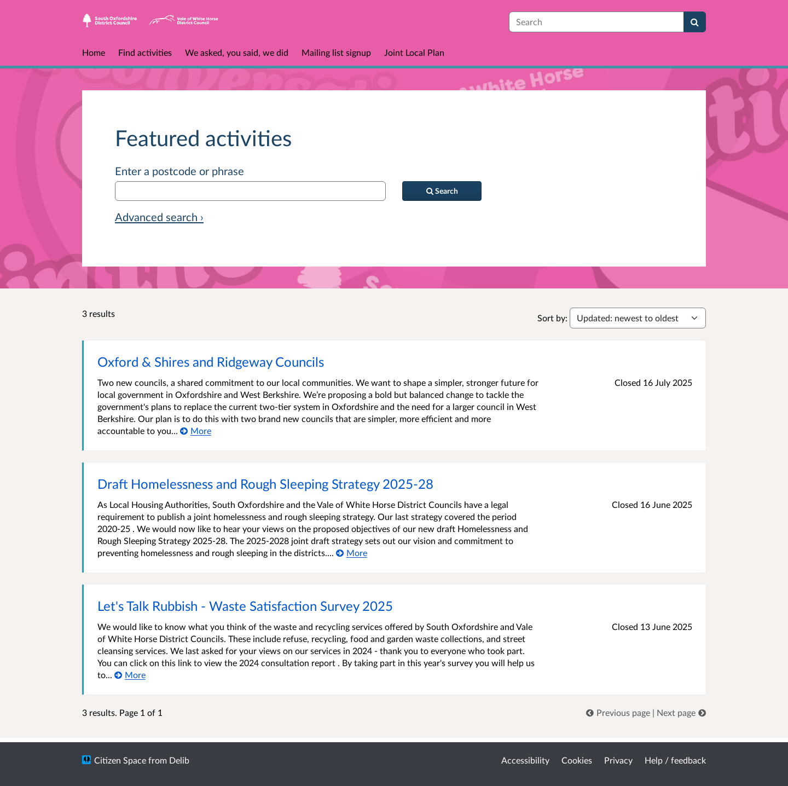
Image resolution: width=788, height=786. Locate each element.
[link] (619, 712)
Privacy (618, 760)
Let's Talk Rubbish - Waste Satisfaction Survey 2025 (245, 606)
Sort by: (552, 318)
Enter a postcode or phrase (179, 170)
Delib (179, 760)
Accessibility (525, 760)
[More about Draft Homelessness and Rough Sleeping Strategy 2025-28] (351, 552)
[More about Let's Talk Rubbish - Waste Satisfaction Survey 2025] (130, 674)
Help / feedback (675, 760)
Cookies (576, 760)
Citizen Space (120, 760)
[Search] (694, 21)
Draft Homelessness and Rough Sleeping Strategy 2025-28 (265, 484)
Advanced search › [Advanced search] (159, 216)
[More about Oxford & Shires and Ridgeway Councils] (195, 430)
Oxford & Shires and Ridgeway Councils (210, 361)
